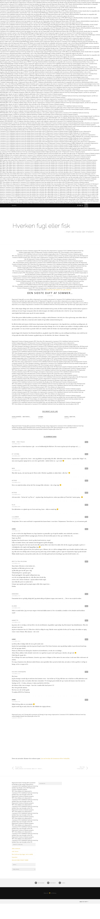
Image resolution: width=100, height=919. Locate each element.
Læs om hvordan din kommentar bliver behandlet (55, 758)
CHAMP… (41, 416)
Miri (13, 468)
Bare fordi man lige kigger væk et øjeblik (22, 854)
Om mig (14, 205)
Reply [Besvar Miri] (86, 468)
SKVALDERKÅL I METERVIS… (21, 416)
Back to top (84, 901)
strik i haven (15, 851)
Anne (14, 529)
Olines (14, 606)
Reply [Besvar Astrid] (86, 480)
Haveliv (68, 289)
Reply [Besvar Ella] (86, 504)
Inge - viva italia (18, 442)
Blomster (49, 289)
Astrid (14, 480)
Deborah (15, 594)
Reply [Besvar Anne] (86, 529)
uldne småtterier (16, 848)
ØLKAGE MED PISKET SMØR (20, 860)
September (14, 857)
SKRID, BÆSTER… (70, 416)
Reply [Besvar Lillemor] (86, 516)
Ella (13, 504)
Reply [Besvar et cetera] (86, 454)
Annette (15, 620)
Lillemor (15, 517)
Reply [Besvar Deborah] (86, 594)
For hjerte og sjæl (59, 289)
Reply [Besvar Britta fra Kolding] (86, 561)
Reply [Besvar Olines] (86, 606)
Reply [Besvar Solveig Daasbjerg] (86, 671)
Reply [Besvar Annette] (86, 620)
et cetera (15, 454)
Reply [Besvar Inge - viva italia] (86, 442)
